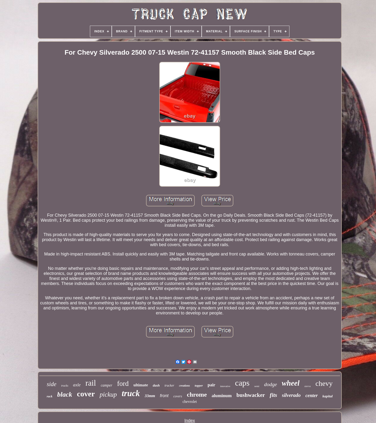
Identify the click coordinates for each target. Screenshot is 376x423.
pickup (108, 394)
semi (256, 386)
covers (177, 396)
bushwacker (250, 395)
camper (106, 385)
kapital (328, 396)
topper (199, 385)
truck (131, 393)
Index (189, 420)
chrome (197, 394)
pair (211, 384)
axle (77, 384)
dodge (270, 384)
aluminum (222, 395)
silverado (291, 395)
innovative (225, 386)
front (164, 395)
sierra (307, 386)
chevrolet (189, 402)
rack (50, 396)
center (312, 395)
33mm (150, 396)
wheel (291, 383)
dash (156, 385)
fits (273, 395)
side (51, 384)
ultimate (141, 385)
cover (86, 393)
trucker (169, 385)
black (64, 394)
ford (123, 383)
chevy (324, 383)
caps (242, 382)
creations (184, 385)
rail (90, 383)
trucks (64, 385)
